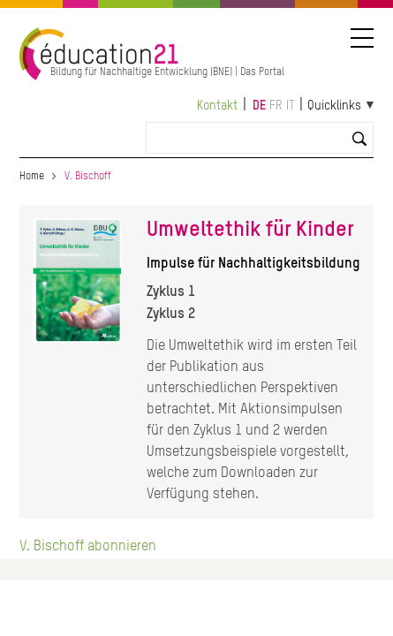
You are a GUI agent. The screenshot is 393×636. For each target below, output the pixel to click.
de (259, 106)
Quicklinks (334, 106)
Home (31, 176)
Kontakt (217, 106)
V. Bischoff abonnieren (87, 547)
